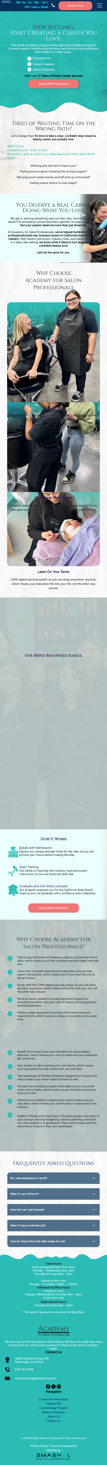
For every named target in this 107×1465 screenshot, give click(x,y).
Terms (54, 1446)
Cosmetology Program (53, 1408)
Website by (53, 1450)
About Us (53, 1416)
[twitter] (53, 1387)
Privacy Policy (39, 1446)
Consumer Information (53, 1399)
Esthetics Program (53, 1412)
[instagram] (59, 1387)
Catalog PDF (53, 1403)
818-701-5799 (24, 1369)
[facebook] (48, 1387)
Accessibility (68, 1446)
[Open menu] (99, 5)
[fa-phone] (53, 6)
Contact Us (53, 1420)
